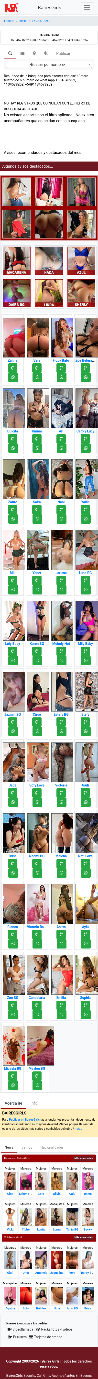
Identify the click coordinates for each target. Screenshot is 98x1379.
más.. (78, 1128)
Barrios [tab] (27, 1147)
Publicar (63, 53)
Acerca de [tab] (13, 1103)
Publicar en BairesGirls (24, 1119)
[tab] (10, 54)
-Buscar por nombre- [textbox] (47, 64)
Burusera (17, 1337)
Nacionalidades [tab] (52, 1147)
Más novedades (84, 1158)
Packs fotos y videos (54, 1329)
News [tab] (9, 1147)
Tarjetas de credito (45, 1337)
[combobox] (49, 64)
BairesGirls (49, 8)
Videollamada (20, 1329)
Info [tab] (34, 1103)
